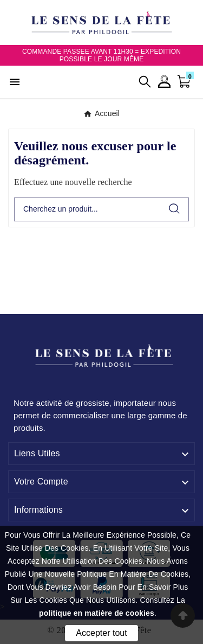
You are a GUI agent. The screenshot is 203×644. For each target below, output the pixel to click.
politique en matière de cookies (96, 613)
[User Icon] (164, 81)
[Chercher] (87, 209)
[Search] (174, 208)
